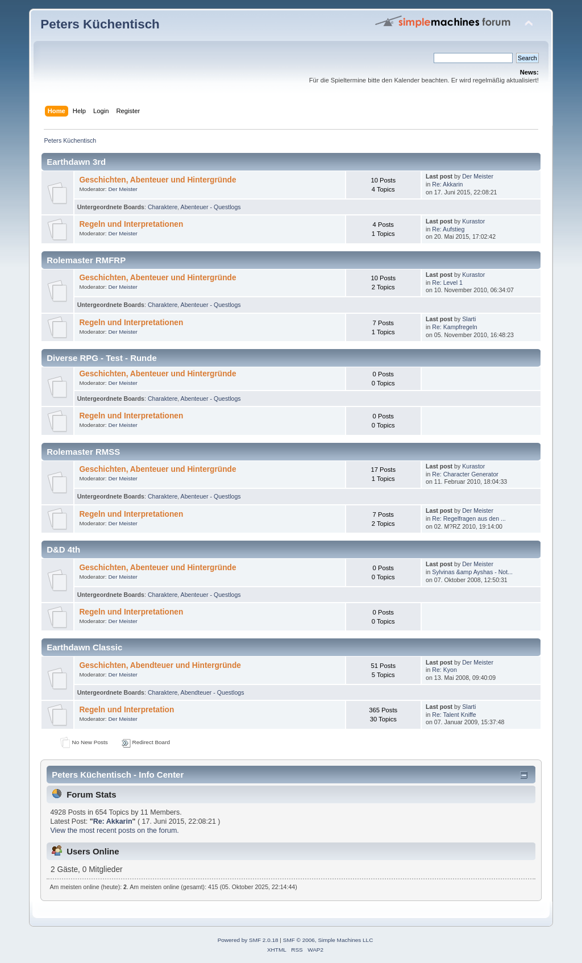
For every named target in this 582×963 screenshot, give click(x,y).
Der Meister (123, 189)
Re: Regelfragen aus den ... (469, 518)
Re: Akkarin (447, 184)
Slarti (469, 319)
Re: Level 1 (447, 282)
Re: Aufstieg (448, 229)
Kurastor (473, 221)
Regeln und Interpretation (126, 709)
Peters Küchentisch (100, 24)
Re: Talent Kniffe (454, 714)
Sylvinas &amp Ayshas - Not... (472, 571)
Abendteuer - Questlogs (212, 692)
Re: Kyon (444, 669)
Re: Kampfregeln (454, 326)
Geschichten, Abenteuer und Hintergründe (157, 180)
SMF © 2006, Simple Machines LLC (328, 940)
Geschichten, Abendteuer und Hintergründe (160, 665)
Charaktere (162, 207)
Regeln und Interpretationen (131, 224)
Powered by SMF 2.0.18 (248, 940)
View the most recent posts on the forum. (114, 831)
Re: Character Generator (465, 474)
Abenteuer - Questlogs (211, 207)
